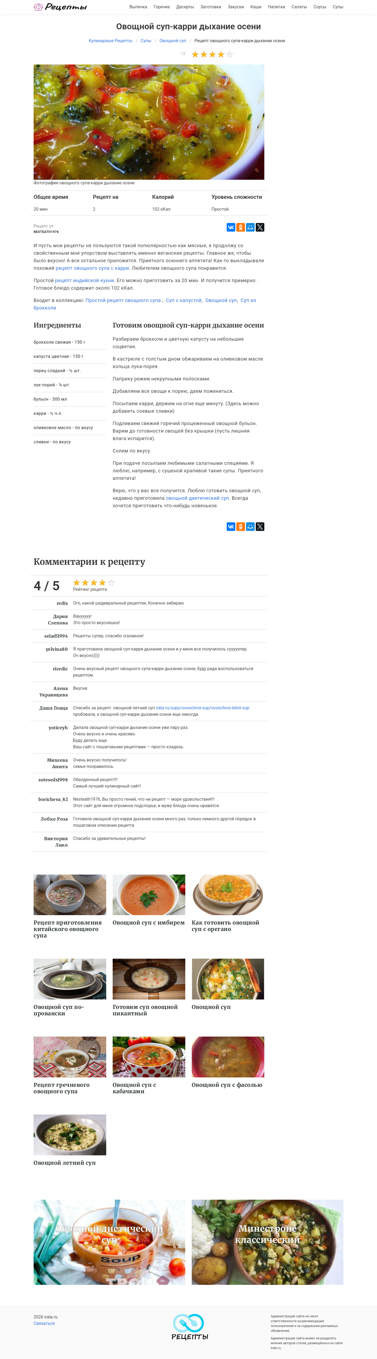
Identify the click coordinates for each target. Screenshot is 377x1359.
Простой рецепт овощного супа (123, 300)
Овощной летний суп (65, 1162)
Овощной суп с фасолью (227, 1084)
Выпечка (138, 6)
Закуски (236, 6)
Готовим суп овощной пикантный (145, 1010)
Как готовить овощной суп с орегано (225, 925)
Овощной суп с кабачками (134, 1088)
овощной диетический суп (197, 498)
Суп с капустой (184, 300)
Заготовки (210, 6)
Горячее (162, 6)
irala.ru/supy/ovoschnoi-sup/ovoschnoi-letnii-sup (203, 707)
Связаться (44, 1323)
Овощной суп (221, 300)
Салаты (299, 6)
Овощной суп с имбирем (149, 922)
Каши (255, 6)
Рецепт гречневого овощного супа (62, 1088)
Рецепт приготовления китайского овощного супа (68, 929)
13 (183, 54)
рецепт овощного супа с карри (92, 268)
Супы (338, 6)
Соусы (320, 6)
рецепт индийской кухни (84, 280)
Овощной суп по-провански (59, 1010)
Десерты (185, 6)
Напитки (276, 6)
